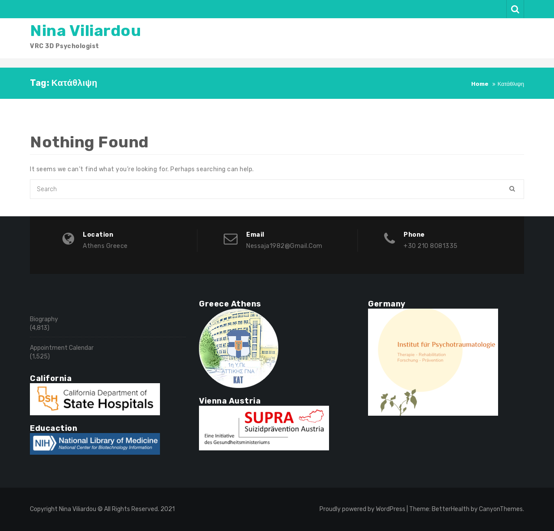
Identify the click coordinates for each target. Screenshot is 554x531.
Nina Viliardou (85, 30)
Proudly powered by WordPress (362, 509)
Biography (44, 319)
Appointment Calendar (62, 348)
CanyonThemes (501, 509)
